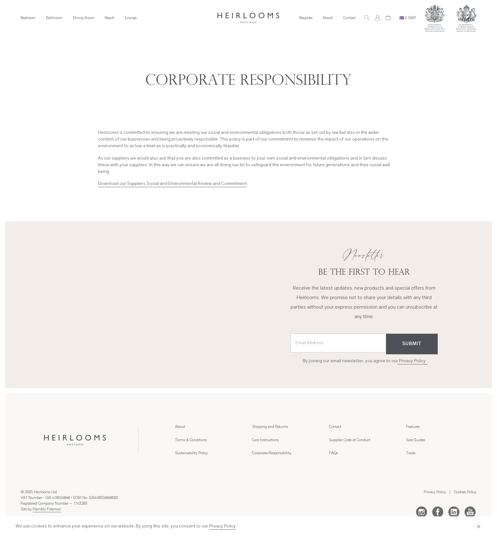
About (328, 18)
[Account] (377, 17)
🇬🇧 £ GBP (407, 18)
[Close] (477, 526)
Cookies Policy (465, 492)
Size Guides (415, 440)
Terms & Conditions (191, 440)
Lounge (131, 18)
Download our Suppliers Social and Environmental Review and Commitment (172, 183)
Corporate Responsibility (271, 453)
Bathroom (54, 18)
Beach (109, 18)
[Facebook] (437, 511)
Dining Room (83, 18)
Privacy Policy (412, 361)
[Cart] (388, 17)
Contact (349, 18)
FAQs (333, 453)
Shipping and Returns (270, 427)
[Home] (248, 18)
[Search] (366, 17)
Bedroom (28, 18)
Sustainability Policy (191, 453)
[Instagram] (421, 511)
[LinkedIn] (454, 511)
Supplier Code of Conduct (349, 440)
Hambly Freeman (47, 509)
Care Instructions (265, 440)
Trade (410, 453)
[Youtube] (470, 511)
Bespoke (306, 18)
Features (413, 427)
